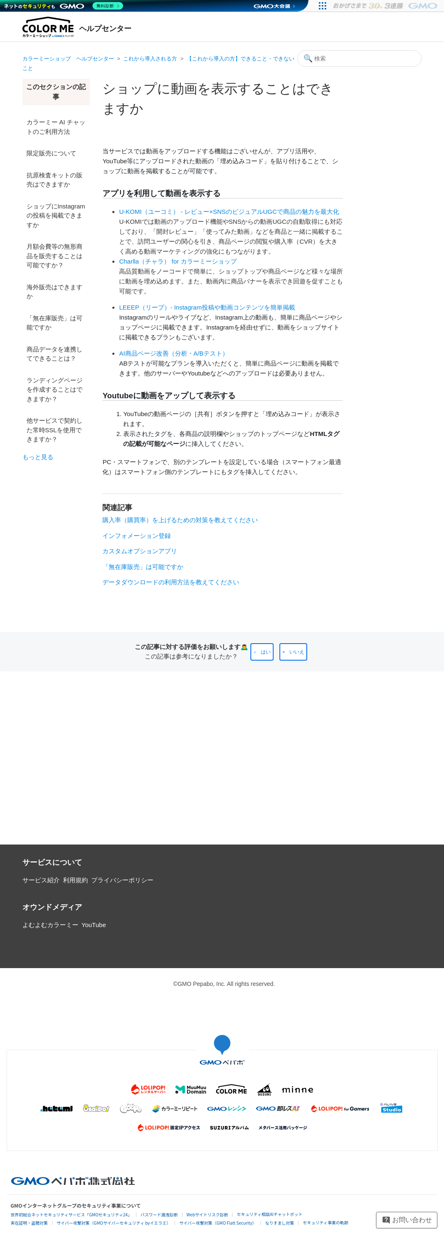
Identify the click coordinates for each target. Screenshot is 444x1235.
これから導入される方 (150, 59)
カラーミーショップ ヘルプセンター (68, 59)
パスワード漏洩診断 (159, 1214)
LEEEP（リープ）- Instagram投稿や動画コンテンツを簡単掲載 (207, 307)
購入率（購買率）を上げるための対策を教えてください (180, 519)
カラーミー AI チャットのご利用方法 (56, 127)
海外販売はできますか (54, 291)
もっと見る (37, 456)
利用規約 (75, 880)
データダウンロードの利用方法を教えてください (170, 582)
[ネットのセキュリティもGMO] (63, 6)
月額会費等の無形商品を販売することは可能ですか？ (54, 256)
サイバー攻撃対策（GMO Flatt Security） (217, 1223)
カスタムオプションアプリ (139, 551)
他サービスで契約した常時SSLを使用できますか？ (54, 430)
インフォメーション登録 (136, 535)
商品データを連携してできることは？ (54, 354)
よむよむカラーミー (50, 924)
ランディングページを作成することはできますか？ (54, 389)
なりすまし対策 (279, 1223)
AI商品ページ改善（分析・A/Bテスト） (173, 353)
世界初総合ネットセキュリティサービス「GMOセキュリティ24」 (71, 1214)
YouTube (94, 924)
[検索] (359, 58)
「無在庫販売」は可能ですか (54, 323)
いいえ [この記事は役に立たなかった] (296, 652)
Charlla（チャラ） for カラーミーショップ (177, 261)
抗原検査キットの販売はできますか (54, 180)
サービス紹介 (41, 880)
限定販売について (51, 153)
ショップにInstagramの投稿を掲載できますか (56, 215)
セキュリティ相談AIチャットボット (269, 1214)
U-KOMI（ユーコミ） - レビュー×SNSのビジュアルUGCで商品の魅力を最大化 (229, 211)
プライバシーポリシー (122, 880)
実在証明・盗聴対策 (29, 1223)
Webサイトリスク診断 (207, 1214)
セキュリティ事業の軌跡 (325, 1222)
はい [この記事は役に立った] (266, 652)
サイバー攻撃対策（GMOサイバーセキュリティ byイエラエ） (114, 1223)
